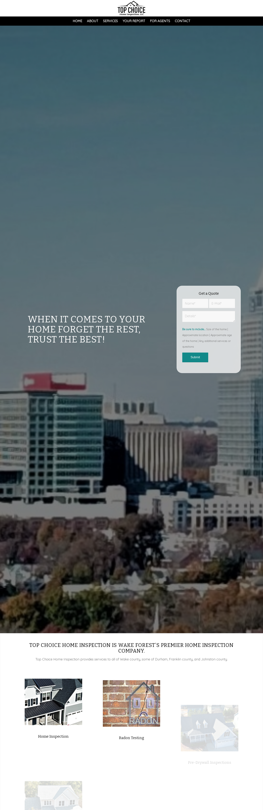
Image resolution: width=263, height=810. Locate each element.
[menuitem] (77, 21)
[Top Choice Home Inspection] (131, 8)
